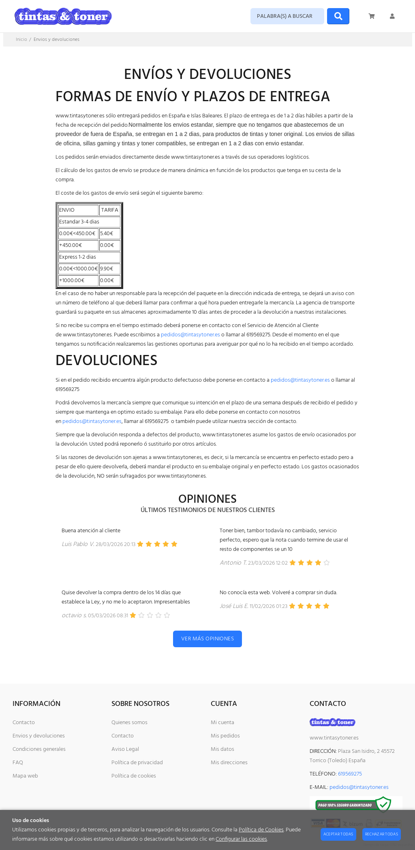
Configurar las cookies (241, 839)
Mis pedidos (225, 736)
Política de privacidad (137, 762)
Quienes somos (129, 722)
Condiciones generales (39, 749)
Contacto (24, 722)
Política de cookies (133, 776)
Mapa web (25, 776)
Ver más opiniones (207, 639)
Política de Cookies (261, 830)
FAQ (18, 762)
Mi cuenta (222, 722)
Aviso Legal (125, 749)
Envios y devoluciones (39, 736)
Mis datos (222, 749)
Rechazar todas (381, 834)
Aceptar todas (338, 834)
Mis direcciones (229, 762)
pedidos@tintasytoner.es (190, 335)
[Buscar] (338, 16)
